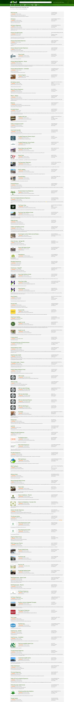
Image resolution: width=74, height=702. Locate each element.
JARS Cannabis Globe (23, 392)
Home (11, 5)
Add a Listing (62, 2)
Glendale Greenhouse (15, 259)
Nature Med (21, 484)
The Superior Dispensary (23, 607)
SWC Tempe (13, 614)
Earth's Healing (21, 168)
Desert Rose (21, 154)
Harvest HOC (14, 301)
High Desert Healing (15, 315)
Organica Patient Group (16, 534)
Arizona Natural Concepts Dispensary (19, 47)
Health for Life (21, 320)
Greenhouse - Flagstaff (16, 266)
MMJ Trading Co (14, 464)
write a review (28, 142)
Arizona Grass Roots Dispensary (18, 40)
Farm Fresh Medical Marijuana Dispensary (20, 197)
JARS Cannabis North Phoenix (25, 398)
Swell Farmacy (21, 621)
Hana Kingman (21, 286)
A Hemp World (14, 335)
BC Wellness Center (15, 81)
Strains (22, 5)
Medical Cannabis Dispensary (17, 430)
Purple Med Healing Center (24, 567)
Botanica (13, 102)
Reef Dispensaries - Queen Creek (18, 575)
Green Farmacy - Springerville (17, 239)
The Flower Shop (22, 203)
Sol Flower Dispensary (23, 588)
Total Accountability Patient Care (25, 640)
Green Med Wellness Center (24, 272)
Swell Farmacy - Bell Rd (16, 628)
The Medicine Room (22, 436)
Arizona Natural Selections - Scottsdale (19, 67)
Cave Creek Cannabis (15, 129)
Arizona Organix (22, 74)
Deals (32, 5)
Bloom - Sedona (14, 94)
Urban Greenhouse (15, 663)
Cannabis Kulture (14, 108)
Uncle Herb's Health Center (24, 655)
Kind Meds (20, 410)
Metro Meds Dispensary (23, 443)
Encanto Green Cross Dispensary (25, 190)
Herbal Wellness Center (16, 346)
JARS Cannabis (14, 380)
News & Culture (27, 5)
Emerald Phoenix (14, 182)
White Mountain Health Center (18, 682)
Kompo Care (13, 418)
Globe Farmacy (14, 218)
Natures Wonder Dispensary (17, 507)
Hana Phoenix (14, 294)
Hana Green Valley (22, 279)
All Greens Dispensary (16, 25)
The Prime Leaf (21, 554)
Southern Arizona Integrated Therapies (27, 599)
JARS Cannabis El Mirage (23, 386)
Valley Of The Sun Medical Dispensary (19, 675)
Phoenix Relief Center (23, 547)
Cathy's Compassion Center (17, 122)
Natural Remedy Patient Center (18, 478)
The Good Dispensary (16, 669)
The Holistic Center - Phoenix (17, 360)
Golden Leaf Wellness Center (17, 225)
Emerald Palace (21, 175)
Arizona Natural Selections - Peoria (18, 60)
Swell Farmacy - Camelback (17, 634)
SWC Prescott (14, 12)
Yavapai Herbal (14, 695)
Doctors (37, 5)
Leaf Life (13, 424)
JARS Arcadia (21, 374)
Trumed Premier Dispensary (17, 648)
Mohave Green (14, 471)
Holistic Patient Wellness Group (18, 367)
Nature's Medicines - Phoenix (24, 492)
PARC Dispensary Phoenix (16, 540)
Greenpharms (21, 252)
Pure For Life (21, 562)
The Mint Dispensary (15, 451)
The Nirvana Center (15, 513)
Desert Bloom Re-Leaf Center (24, 147)
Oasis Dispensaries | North (24, 527)
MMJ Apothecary (22, 457)
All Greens (13, 19)
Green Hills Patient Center (24, 245)
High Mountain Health (16, 353)
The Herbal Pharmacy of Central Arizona (20, 340)
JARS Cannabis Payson (23, 404)
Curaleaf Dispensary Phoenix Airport (26, 135)
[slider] (13, 20)
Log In (54, 2)
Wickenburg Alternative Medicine (25, 688)
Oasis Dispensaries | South (24, 520)
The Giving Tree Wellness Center (25, 210)
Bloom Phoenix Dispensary (17, 88)
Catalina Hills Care (22, 115)
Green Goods (21, 53)
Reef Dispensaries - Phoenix (17, 582)
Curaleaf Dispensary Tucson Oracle (26, 141)
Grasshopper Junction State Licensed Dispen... (28, 232)
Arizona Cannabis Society (16, 32)
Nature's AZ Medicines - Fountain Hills (26, 499)
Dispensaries (16, 5)
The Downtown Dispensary (24, 161)
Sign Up (57, 2)
